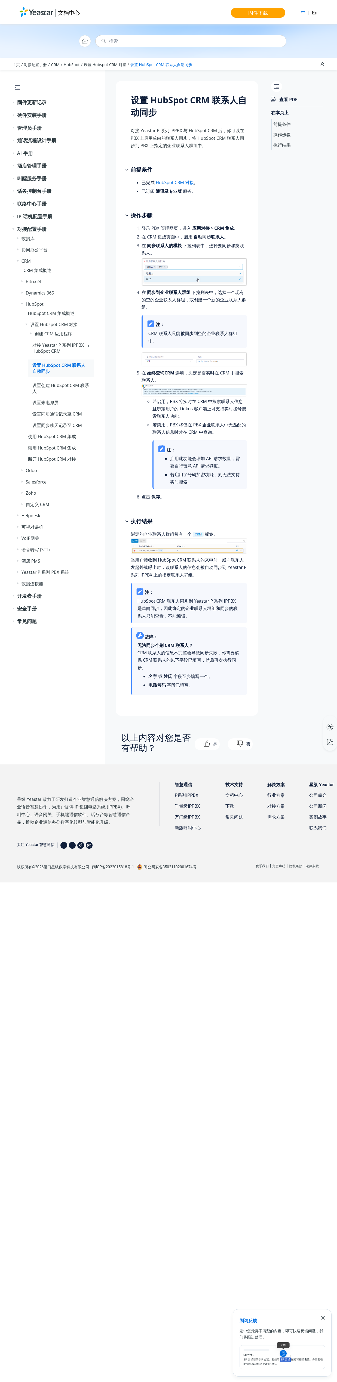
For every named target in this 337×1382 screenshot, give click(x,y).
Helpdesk (31, 516)
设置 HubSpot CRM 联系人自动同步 (161, 64)
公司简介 (318, 795)
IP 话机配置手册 (34, 216)
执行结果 (282, 145)
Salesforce (36, 482)
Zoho (31, 493)
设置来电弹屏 (45, 402)
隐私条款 (295, 866)
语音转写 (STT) (36, 550)
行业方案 (276, 795)
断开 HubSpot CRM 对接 (52, 459)
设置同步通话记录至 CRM (57, 414)
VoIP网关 (30, 538)
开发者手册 (29, 596)
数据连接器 (32, 584)
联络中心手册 (32, 203)
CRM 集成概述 (38, 270)
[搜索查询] (190, 41)
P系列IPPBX (186, 795)
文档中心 (69, 12)
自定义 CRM (38, 504)
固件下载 (258, 13)
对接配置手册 (35, 64)
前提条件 (282, 124)
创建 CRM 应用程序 (53, 334)
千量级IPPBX (187, 806)
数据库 (28, 238)
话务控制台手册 (34, 191)
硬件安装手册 (32, 115)
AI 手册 (25, 153)
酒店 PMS (31, 561)
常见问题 (27, 621)
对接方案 (276, 806)
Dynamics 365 (40, 293)
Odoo (31, 470)
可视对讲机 (32, 527)
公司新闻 (318, 806)
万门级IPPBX (187, 817)
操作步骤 (282, 135)
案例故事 (318, 817)
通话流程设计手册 (36, 140)
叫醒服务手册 (32, 178)
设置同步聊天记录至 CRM (57, 425)
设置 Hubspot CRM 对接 (105, 64)
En (314, 13)
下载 (229, 806)
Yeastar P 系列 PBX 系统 (45, 572)
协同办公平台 (35, 250)
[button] (14, 103)
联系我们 (318, 828)
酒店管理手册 (32, 165)
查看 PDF (288, 100)
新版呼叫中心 (188, 828)
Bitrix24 (33, 281)
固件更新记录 (32, 102)
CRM (55, 64)
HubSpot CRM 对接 (175, 182)
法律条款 (312, 866)
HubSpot (72, 64)
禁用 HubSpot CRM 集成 (52, 448)
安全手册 (27, 608)
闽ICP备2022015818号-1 (113, 867)
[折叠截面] (323, 64)
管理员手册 (29, 128)
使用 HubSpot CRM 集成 (52, 436)
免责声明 (278, 866)
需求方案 (276, 817)
